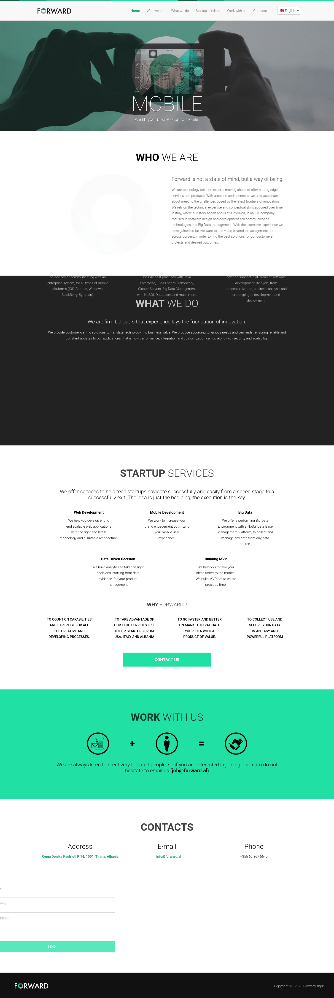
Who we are (155, 11)
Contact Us (167, 659)
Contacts (260, 11)
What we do (180, 11)
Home (135, 11)
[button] (289, 11)
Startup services (208, 11)
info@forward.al (168, 856)
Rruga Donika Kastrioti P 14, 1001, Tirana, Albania (80, 856)
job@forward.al (189, 770)
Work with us (236, 11)
